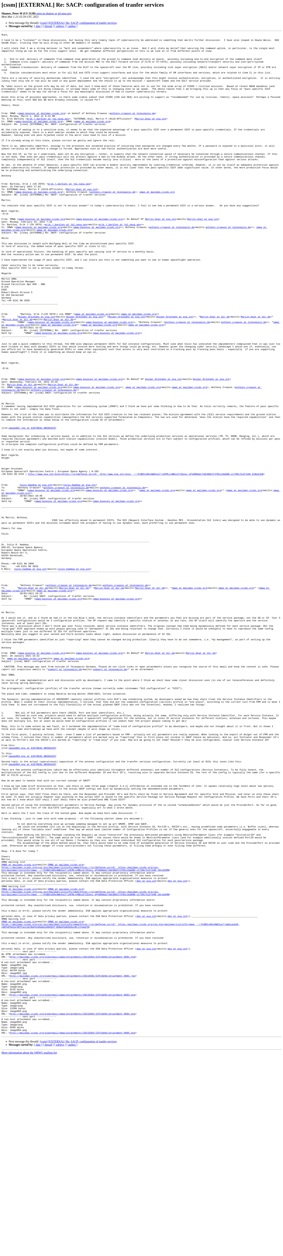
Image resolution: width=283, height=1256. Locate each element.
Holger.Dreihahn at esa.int (36, 373)
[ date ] (38, 26)
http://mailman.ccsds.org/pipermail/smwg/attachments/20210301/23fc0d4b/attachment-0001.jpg (72, 1164)
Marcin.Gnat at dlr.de (215, 373)
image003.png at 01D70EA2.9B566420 (31, 900)
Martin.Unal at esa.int (150, 136)
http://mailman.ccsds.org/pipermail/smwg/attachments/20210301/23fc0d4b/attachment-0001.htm (72, 1141)
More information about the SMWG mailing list (29, 1252)
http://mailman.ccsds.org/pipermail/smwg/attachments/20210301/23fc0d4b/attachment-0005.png (72, 1232)
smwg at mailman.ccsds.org (92, 139)
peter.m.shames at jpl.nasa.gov (54, 13)
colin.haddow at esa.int (30, 676)
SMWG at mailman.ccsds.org (19, 1031)
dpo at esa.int (146, 1050)
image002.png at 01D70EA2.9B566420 (31, 891)
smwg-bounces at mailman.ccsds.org (41, 129)
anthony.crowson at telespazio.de (132, 129)
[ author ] (72, 26)
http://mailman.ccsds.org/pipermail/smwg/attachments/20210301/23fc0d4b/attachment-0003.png (72, 1187)
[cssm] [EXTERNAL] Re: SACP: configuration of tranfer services (78, 22)
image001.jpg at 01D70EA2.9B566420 (31, 507)
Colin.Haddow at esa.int (36, 575)
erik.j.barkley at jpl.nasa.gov (48, 136)
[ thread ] (48, 26)
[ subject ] (60, 26)
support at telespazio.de (65, 796)
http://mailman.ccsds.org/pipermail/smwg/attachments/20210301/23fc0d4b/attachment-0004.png (72, 1210)
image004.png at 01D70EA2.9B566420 (31, 910)
